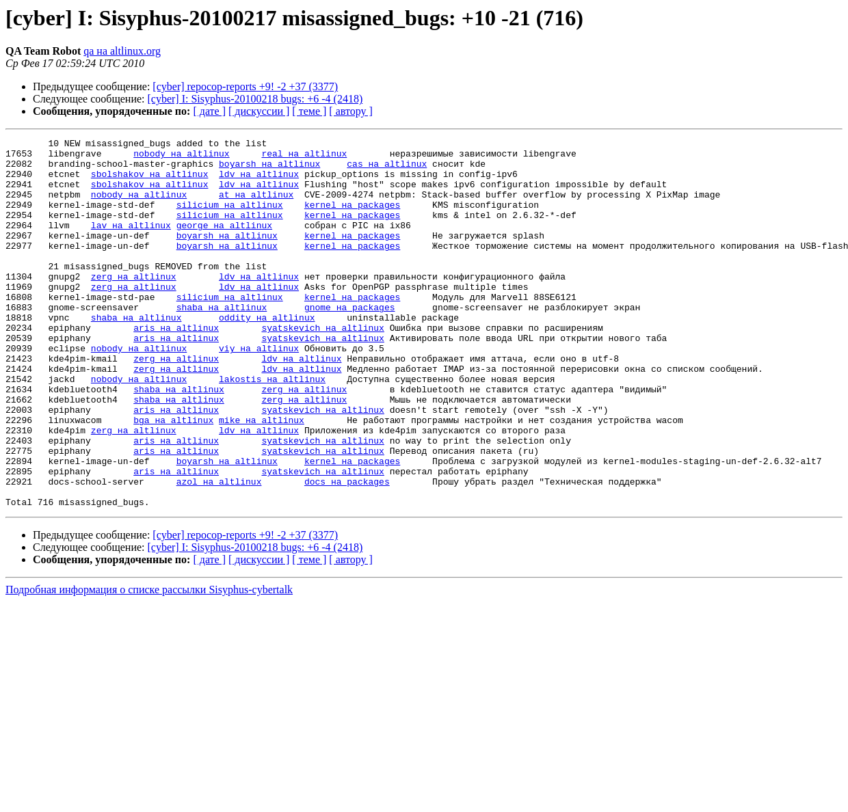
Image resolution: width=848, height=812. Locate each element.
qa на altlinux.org (122, 51)
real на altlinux (304, 157)
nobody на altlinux (181, 157)
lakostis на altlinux (272, 428)
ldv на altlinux (259, 182)
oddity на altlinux (267, 354)
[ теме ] (309, 111)
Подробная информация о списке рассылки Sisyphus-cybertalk (149, 663)
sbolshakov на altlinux (150, 182)
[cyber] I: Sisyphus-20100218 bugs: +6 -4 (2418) (255, 99)
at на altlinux (256, 206)
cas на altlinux (387, 169)
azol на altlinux (219, 551)
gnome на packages (349, 342)
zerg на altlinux (133, 305)
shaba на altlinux (221, 342)
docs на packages (347, 551)
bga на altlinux (173, 477)
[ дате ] (209, 111)
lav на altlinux (131, 243)
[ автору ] (350, 111)
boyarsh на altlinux (269, 169)
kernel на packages (352, 219)
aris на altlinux (176, 366)
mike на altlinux (261, 477)
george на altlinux (224, 243)
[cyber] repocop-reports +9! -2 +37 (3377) (245, 86)
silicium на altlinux (229, 219)
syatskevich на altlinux (322, 366)
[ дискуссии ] (258, 111)
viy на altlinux (259, 391)
